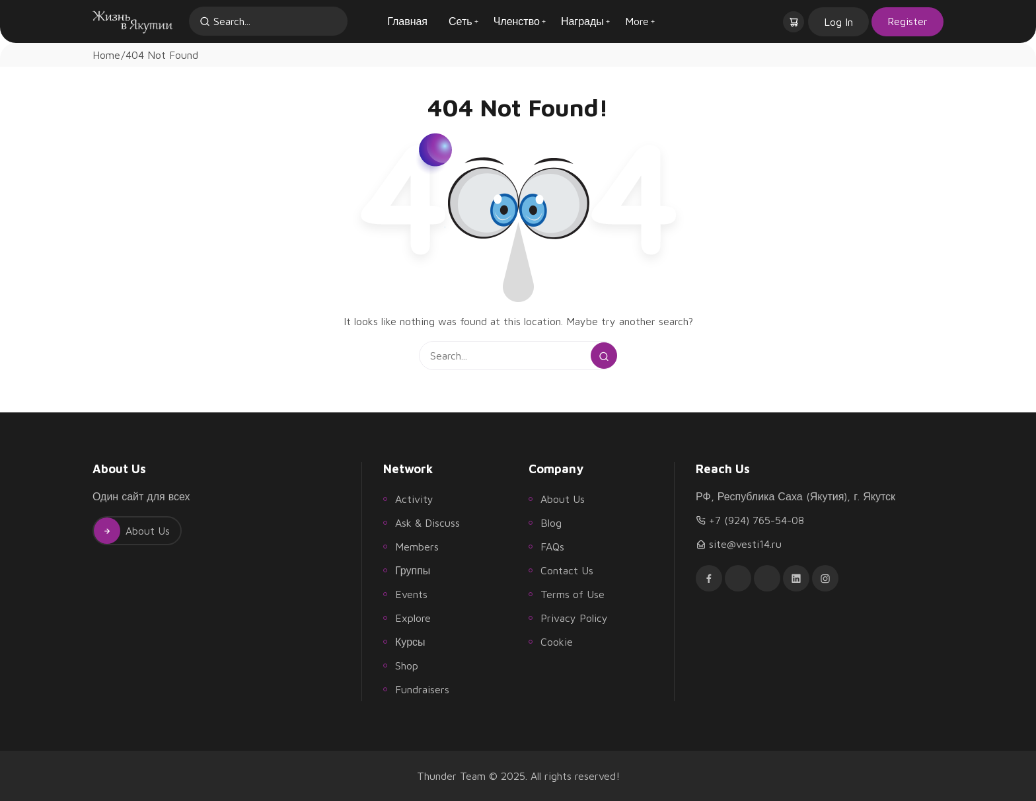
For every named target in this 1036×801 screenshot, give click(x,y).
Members (417, 547)
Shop (406, 665)
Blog (551, 523)
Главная (407, 21)
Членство (517, 21)
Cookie (556, 642)
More (637, 21)
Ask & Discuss (427, 523)
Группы (412, 570)
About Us (132, 530)
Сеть (460, 21)
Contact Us (566, 570)
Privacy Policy (574, 618)
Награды (582, 21)
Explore (413, 618)
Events (411, 594)
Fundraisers (422, 689)
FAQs (552, 547)
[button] (795, 21)
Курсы (410, 642)
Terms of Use (572, 594)
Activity (414, 499)
